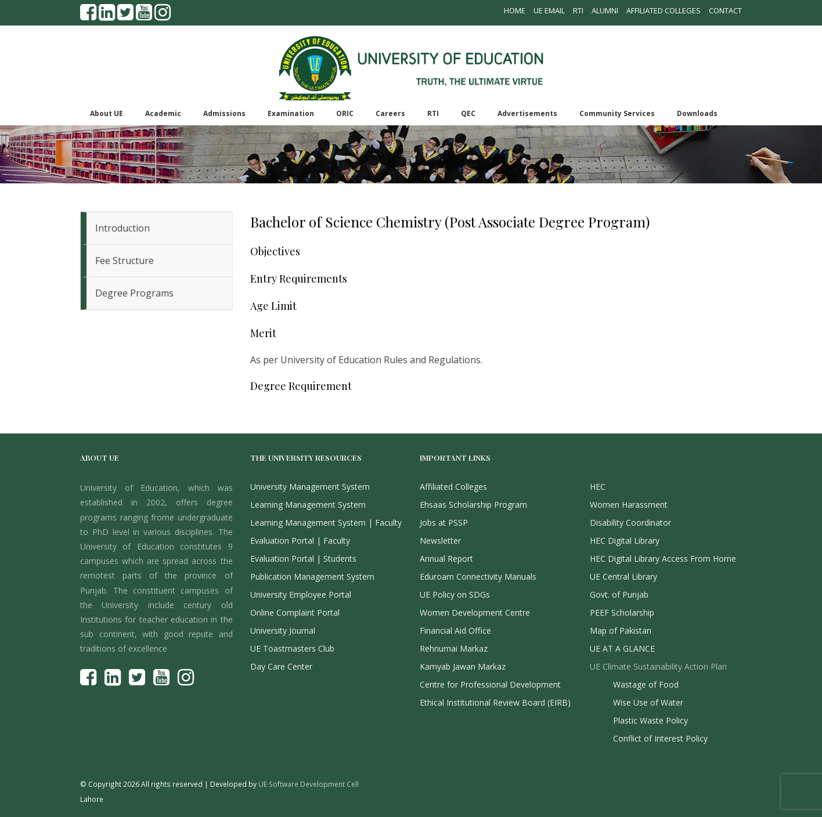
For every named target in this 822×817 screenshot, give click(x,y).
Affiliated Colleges (663, 10)
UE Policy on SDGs (455, 594)
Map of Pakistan (620, 630)
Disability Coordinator (630, 522)
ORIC (345, 113)
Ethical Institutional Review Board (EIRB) (495, 702)
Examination (291, 113)
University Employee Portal (300, 594)
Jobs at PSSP (444, 522)
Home (514, 10)
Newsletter (440, 540)
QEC (468, 113)
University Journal (282, 630)
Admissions (224, 113)
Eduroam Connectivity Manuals (478, 576)
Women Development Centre (475, 612)
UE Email (549, 10)
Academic (163, 113)
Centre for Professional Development (490, 684)
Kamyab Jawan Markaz (463, 666)
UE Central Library (623, 576)
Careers (390, 113)
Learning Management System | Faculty (326, 522)
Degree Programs (134, 293)
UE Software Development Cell (308, 784)
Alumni (605, 10)
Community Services (617, 113)
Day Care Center (281, 666)
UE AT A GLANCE (622, 648)
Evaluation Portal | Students (303, 558)
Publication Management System (312, 576)
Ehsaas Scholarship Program (473, 504)
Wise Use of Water (648, 702)
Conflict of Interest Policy (660, 738)
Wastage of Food (646, 684)
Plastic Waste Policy (650, 720)
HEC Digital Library (624, 540)
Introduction (122, 228)
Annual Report (446, 558)
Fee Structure (124, 260)
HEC (597, 486)
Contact (725, 10)
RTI (578, 10)
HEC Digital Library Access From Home (663, 558)
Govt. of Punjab (619, 594)
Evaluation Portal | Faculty (300, 540)
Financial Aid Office (455, 630)
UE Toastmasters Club (292, 648)
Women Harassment (629, 504)
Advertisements (527, 113)
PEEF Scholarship (622, 612)
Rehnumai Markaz (454, 648)
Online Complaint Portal (295, 612)
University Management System (310, 486)
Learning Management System (308, 504)
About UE (106, 113)
